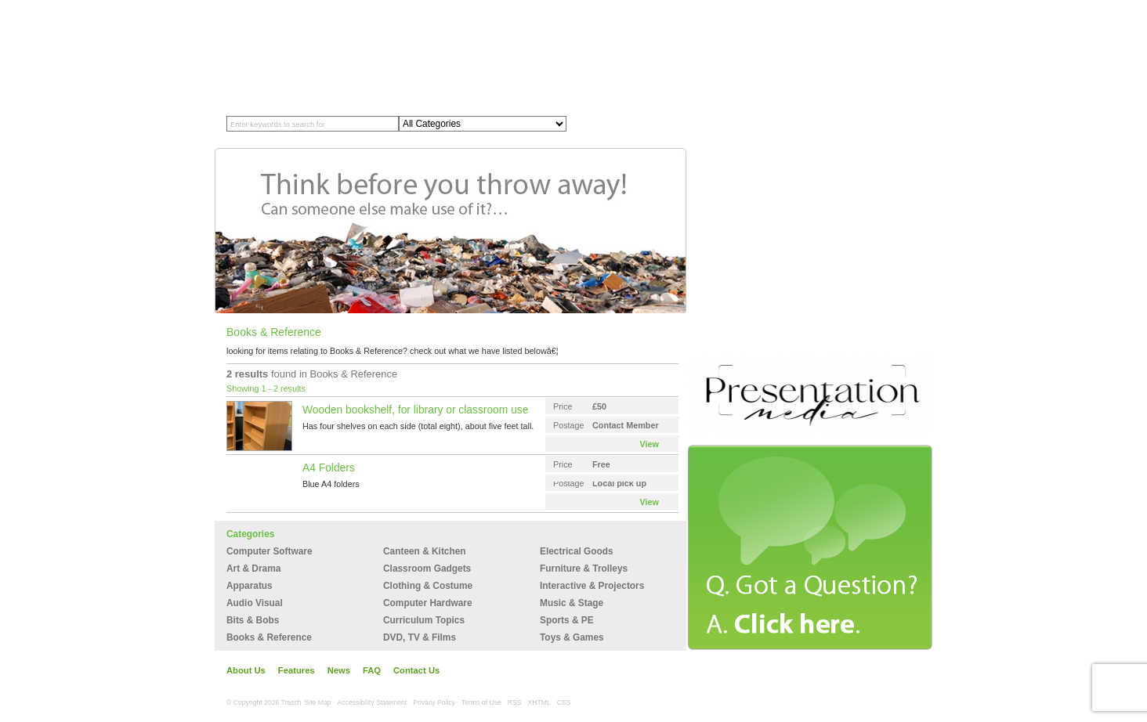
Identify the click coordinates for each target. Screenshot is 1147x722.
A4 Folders (328, 467)
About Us (246, 670)
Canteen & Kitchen (424, 551)
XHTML (539, 702)
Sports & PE (567, 620)
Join (773, 6)
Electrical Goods (576, 551)
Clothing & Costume (427, 585)
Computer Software (269, 551)
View (649, 444)
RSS (515, 702)
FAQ (372, 670)
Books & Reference (269, 637)
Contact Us (416, 670)
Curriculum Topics (424, 620)
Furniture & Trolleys (584, 568)
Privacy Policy (434, 702)
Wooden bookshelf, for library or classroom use (415, 409)
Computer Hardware (427, 602)
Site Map (318, 702)
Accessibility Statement (372, 702)
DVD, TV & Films (419, 637)
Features (296, 670)
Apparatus (249, 585)
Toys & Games (572, 637)
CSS (564, 702)
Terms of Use (481, 702)
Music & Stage (571, 602)
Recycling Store (385, 88)
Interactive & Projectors (592, 585)
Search (626, 124)
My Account (858, 6)
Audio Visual (254, 602)
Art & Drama (253, 568)
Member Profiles (302, 88)
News (338, 670)
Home (240, 88)
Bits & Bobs (252, 620)
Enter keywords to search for (277, 124)
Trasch (299, 37)
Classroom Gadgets (427, 568)
